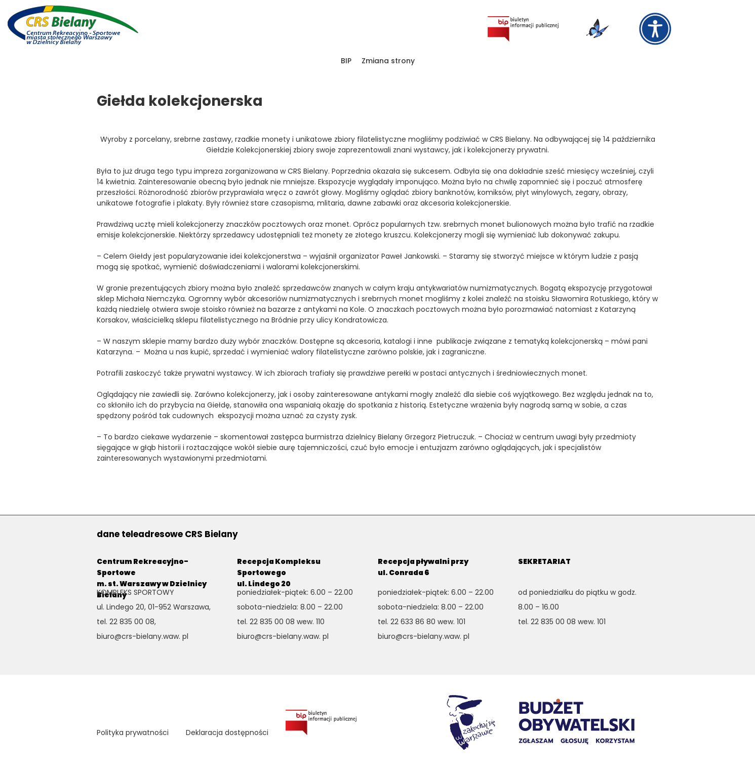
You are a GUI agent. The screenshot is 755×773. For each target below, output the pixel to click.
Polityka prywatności (133, 732)
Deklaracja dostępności (227, 732)
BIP (346, 61)
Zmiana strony (388, 61)
